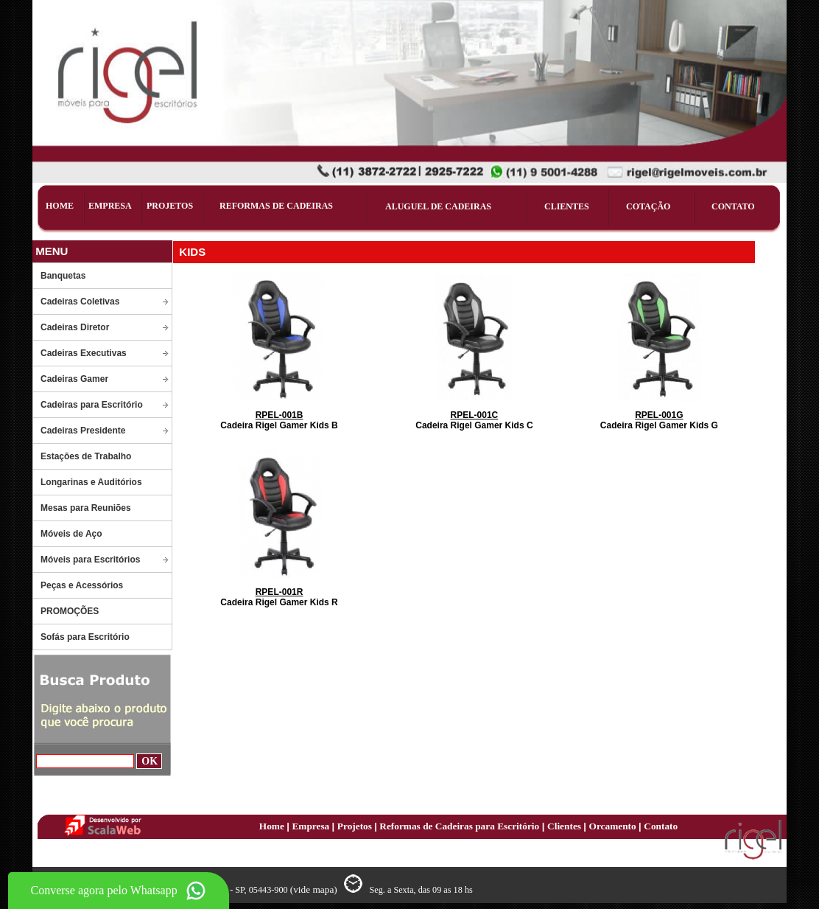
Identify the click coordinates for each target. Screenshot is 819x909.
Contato (661, 826)
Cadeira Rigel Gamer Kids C (473, 420)
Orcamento (614, 826)
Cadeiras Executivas (84, 353)
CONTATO (733, 206)
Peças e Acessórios (82, 585)
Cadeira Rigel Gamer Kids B (278, 420)
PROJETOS (170, 206)
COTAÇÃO (648, 206)
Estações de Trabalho (86, 456)
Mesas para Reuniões (86, 508)
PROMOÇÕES (70, 611)
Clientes (565, 826)
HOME (60, 206)
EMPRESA (110, 206)
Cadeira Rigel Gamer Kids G (659, 420)
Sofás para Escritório (85, 637)
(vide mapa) (315, 889)
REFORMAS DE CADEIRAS (276, 206)
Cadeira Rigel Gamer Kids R (278, 597)
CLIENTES (566, 206)
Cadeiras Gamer (74, 379)
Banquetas (63, 276)
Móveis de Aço (71, 534)
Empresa (311, 826)
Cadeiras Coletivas (80, 301)
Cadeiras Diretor (75, 327)
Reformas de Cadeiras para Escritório (458, 826)
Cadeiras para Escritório (92, 405)
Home (273, 826)
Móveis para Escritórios (90, 559)
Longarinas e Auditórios (91, 482)
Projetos (355, 826)
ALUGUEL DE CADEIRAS (438, 206)
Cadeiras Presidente (83, 430)
